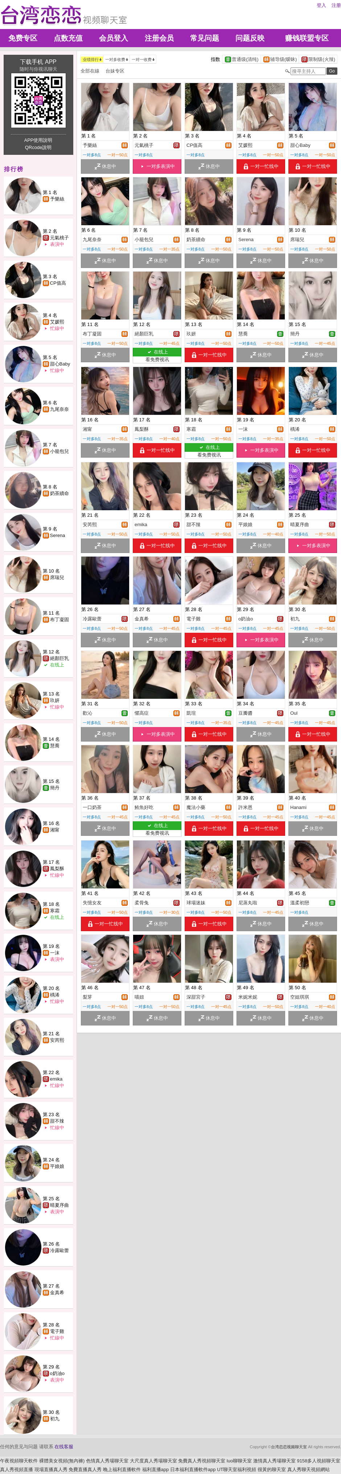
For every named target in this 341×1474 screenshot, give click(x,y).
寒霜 (54, 910)
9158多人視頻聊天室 (318, 1460)
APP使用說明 (38, 140)
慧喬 (54, 745)
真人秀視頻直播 (16, 1469)
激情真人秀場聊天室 (274, 1460)
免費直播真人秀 (85, 1469)
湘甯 (54, 830)
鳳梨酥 (57, 868)
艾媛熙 (57, 322)
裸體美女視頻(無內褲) (62, 1460)
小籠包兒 (59, 451)
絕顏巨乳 (59, 658)
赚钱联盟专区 (307, 38)
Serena (57, 535)
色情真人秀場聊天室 (107, 1460)
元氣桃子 (59, 237)
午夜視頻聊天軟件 (19, 1460)
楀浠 (54, 995)
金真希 (57, 1292)
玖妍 (54, 700)
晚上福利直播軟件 (122, 1469)
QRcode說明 (38, 147)
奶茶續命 (59, 493)
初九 (54, 1418)
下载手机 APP (38, 62)
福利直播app (155, 1469)
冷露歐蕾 (59, 1250)
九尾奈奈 (59, 409)
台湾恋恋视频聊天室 (289, 1447)
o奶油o (57, 1373)
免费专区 (22, 38)
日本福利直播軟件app (193, 1469)
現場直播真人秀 (50, 1469)
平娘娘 (57, 1166)
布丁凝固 (59, 619)
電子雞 (57, 1331)
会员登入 (113, 38)
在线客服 (63, 1446)
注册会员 (159, 38)
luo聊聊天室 (239, 1460)
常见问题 (204, 38)
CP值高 (58, 283)
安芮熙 (57, 1040)
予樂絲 (57, 199)
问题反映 (249, 38)
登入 (321, 5)
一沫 (54, 952)
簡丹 (54, 787)
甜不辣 (57, 1121)
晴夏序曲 (59, 1205)
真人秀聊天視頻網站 (308, 1469)
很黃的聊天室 (272, 1469)
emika (56, 1079)
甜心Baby (60, 364)
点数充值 (68, 38)
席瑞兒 (57, 577)
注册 (336, 5)
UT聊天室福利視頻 (236, 1469)
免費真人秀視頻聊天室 (201, 1460)
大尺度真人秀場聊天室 (153, 1460)
